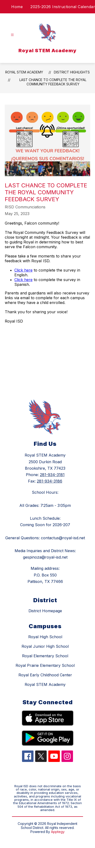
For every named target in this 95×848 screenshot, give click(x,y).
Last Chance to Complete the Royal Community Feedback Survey (52, 82)
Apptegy (58, 832)
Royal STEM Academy (24, 72)
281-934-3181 (52, 474)
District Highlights (72, 72)
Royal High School (45, 636)
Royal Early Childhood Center (45, 675)
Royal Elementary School (45, 655)
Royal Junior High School (45, 646)
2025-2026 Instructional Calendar (62, 6)
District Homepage (45, 610)
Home (17, 6)
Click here (23, 270)
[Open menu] (12, 35)
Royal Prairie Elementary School (45, 665)
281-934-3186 (49, 481)
